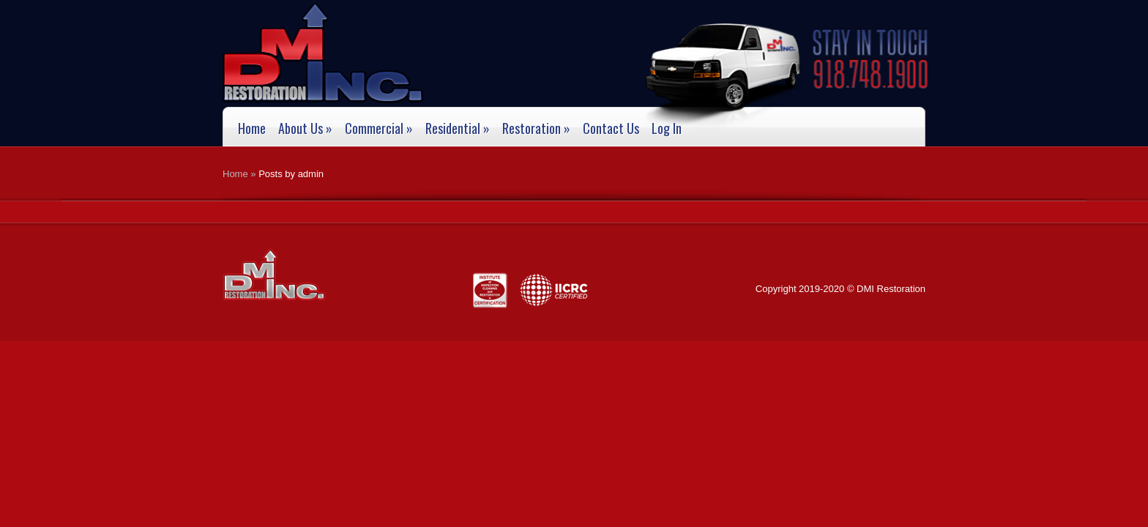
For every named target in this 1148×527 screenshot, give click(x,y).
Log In (667, 129)
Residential (457, 129)
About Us (305, 129)
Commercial (379, 129)
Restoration (536, 129)
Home (252, 129)
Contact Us (611, 129)
